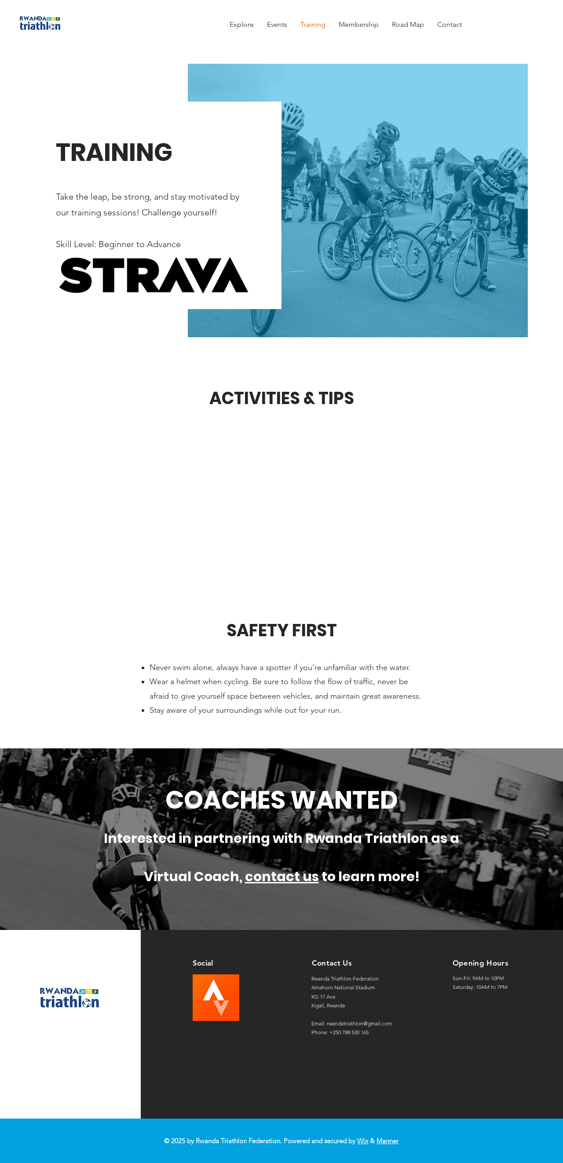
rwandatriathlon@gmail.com (359, 1023)
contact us (282, 877)
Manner (387, 1141)
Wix (362, 1141)
